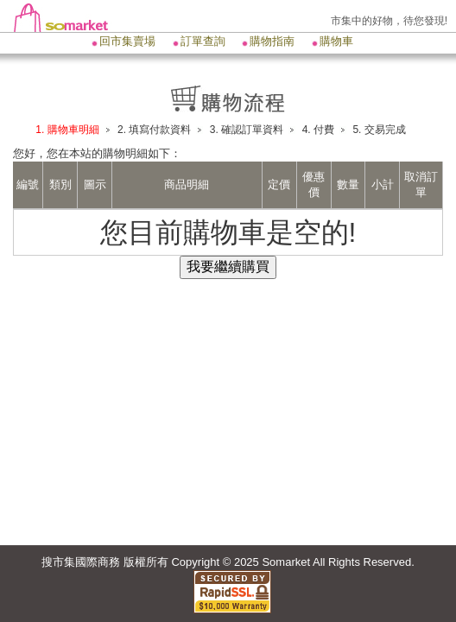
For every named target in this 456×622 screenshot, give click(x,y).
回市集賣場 (127, 41)
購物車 (336, 41)
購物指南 (272, 41)
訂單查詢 (202, 41)
